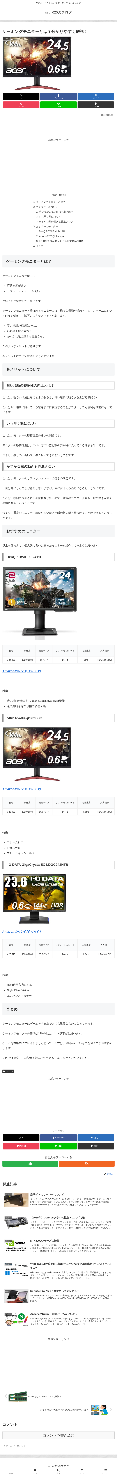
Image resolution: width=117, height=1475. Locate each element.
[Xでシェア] (21, 96)
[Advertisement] (58, 126)
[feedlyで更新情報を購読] (30, 1164)
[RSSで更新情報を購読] (87, 1164)
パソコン (8, 1071)
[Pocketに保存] (21, 104)
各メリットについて (47, 206)
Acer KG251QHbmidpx (51, 236)
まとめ (39, 246)
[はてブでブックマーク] (96, 96)
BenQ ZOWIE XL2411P (52, 231)
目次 (54, 195)
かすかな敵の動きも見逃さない (56, 221)
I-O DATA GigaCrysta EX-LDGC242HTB (61, 241)
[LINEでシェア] (58, 104)
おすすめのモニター (47, 226)
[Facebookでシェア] (58, 96)
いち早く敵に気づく (50, 216)
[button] (96, 104)
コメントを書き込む (58, 1435)
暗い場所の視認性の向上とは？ (56, 211)
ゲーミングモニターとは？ (50, 201)
